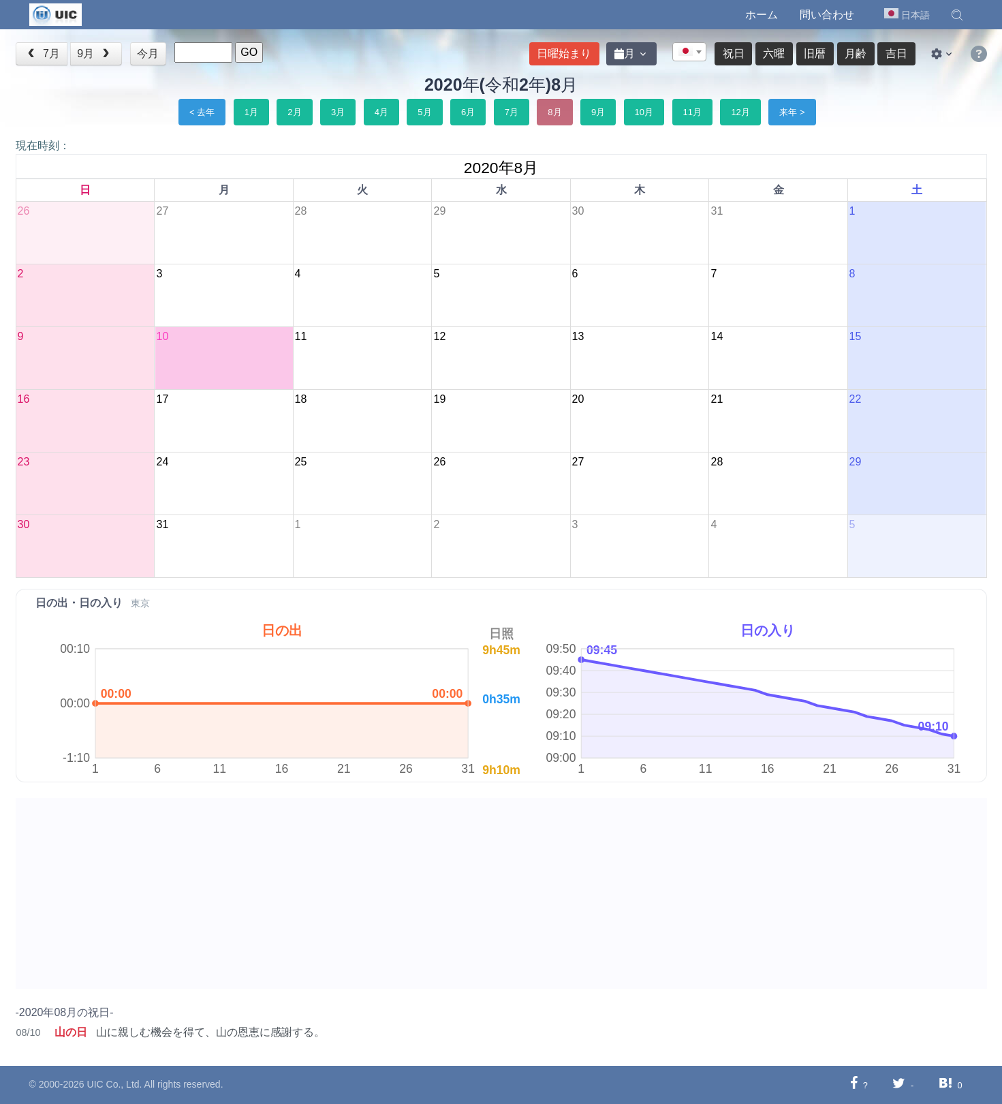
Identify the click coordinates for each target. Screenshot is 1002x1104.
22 (855, 399)
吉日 (896, 53)
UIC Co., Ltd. (114, 1084)
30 (578, 211)
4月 (381, 112)
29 (439, 211)
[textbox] (689, 52)
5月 (424, 112)
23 (24, 461)
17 (162, 399)
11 (301, 336)
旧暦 (815, 53)
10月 (644, 112)
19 (439, 399)
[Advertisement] (424, 893)
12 (439, 336)
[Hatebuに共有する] (945, 1084)
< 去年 (202, 112)
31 (716, 211)
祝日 (734, 53)
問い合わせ (827, 14)
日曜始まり (564, 53)
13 (578, 336)
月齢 (855, 53)
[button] (957, 15)
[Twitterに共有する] (898, 1084)
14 (716, 336)
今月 (148, 53)
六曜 (774, 53)
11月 (692, 112)
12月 (740, 112)
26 (24, 211)
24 (162, 461)
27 (162, 211)
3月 (338, 112)
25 (301, 461)
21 (716, 399)
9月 (94, 53)
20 (578, 399)
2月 (294, 112)
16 (24, 399)
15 (855, 336)
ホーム (761, 14)
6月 (468, 112)
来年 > (791, 112)
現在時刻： (43, 145)
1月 (251, 112)
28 (301, 211)
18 (301, 399)
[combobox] (689, 51)
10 (162, 336)
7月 (42, 53)
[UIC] (55, 13)
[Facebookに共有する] (854, 1084)
